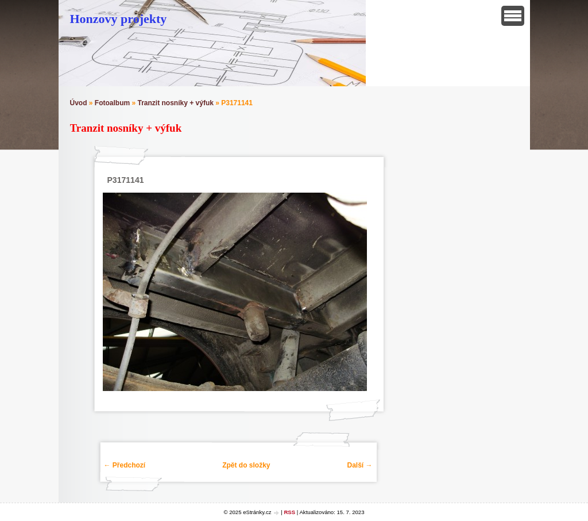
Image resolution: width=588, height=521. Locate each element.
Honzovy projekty (118, 19)
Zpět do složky (246, 465)
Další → (359, 465)
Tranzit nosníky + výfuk (176, 103)
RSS (289, 512)
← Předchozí (125, 465)
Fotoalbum (112, 103)
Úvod (78, 103)
